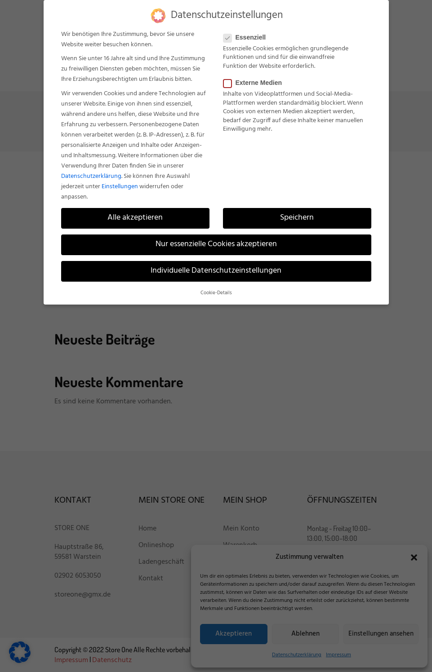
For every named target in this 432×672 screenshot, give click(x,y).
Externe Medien (255, 82)
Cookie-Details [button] (216, 293)
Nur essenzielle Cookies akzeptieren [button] (216, 244)
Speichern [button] (297, 218)
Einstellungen (120, 186)
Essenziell (247, 37)
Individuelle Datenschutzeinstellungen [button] (216, 271)
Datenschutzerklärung (91, 176)
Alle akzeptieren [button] (135, 218)
